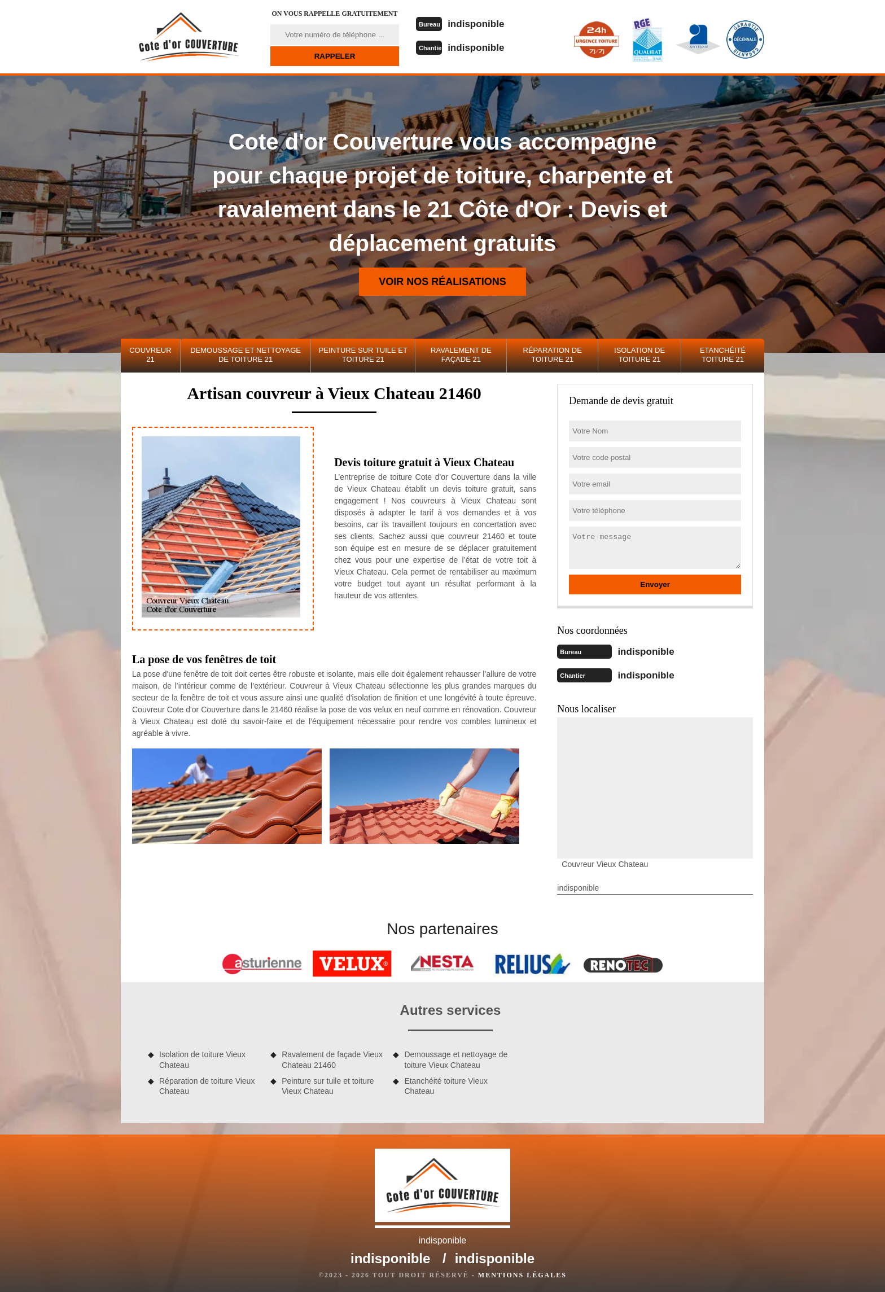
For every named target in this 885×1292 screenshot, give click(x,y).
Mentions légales (522, 1273)
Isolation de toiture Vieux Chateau (202, 1057)
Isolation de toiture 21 (639, 354)
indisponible (483, 23)
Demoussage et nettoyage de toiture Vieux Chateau (455, 1057)
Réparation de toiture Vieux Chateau (207, 1083)
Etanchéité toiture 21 (723, 354)
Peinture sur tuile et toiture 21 (363, 354)
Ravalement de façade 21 (461, 354)
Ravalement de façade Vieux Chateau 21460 (332, 1057)
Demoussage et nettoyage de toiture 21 (245, 354)
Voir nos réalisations (442, 281)
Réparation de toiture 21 (552, 354)
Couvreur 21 (150, 354)
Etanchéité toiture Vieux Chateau (446, 1083)
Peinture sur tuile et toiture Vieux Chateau (328, 1083)
